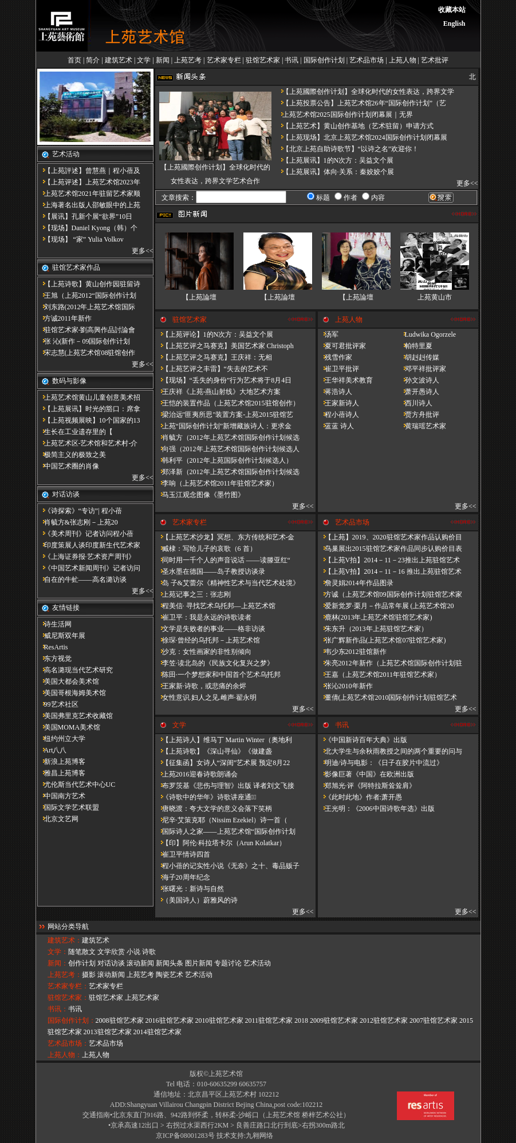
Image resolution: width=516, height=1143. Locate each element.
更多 (138, 251)
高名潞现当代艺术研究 (75, 670)
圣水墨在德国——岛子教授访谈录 (210, 571)
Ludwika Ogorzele (427, 334)
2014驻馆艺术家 (157, 1032)
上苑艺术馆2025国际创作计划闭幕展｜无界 (344, 115)
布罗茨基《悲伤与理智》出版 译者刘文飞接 (224, 786)
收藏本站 (452, 10)
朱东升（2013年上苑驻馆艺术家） (373, 629)
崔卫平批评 (338, 369)
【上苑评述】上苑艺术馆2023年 (88, 182)
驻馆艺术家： (68, 998)
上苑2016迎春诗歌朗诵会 (196, 774)
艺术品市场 (366, 60)
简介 (93, 60)
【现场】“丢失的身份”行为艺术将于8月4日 (223, 380)
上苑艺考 (188, 60)
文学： (58, 952)
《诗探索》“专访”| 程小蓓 (79, 511)
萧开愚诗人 (418, 392)
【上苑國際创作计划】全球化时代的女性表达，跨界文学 (364, 92)
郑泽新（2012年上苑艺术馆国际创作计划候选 (227, 472)
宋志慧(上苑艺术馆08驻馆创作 (86, 353)
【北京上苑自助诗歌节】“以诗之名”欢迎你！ (347, 149)
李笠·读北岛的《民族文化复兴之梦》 (214, 663)
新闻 (163, 60)
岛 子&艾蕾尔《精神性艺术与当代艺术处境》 (227, 583)
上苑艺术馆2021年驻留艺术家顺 (88, 194)
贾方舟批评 (418, 415)
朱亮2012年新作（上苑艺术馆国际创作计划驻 (390, 663)
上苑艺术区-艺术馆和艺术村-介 (87, 443)
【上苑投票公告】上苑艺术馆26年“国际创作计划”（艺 (361, 103)
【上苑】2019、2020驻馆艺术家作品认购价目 (390, 537)
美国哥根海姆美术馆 (71, 693)
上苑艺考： (65, 975)
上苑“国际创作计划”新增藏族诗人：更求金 (223, 426)
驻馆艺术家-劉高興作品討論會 (86, 330)
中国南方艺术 (61, 796)
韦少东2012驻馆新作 (352, 652)
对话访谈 (111, 963)
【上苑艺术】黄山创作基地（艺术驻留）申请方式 (354, 126)
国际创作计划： (72, 1020)
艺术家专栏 (224, 60)
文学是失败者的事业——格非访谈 (210, 629)
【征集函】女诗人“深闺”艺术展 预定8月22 (222, 763)
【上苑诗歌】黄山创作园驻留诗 (88, 284)
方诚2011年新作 (64, 318)
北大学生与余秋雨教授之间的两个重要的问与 (390, 751)
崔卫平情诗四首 (182, 854)
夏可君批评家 (342, 346)
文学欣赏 (111, 952)
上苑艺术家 (142, 998)
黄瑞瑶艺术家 (422, 426)
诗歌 (149, 952)
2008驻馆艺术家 (120, 1020)
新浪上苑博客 (61, 762)
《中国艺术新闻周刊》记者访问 (88, 568)
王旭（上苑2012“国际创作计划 (86, 295)
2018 (301, 1020)
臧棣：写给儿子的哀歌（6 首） (206, 549)
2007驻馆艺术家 (433, 1020)
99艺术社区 (57, 704)
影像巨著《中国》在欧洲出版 (366, 774)
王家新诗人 (338, 403)
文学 (144, 60)
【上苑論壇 (199, 297)
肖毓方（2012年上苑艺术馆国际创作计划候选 (227, 437)
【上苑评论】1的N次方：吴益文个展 (214, 334)
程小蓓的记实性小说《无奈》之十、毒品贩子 (227, 866)
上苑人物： (65, 1055)
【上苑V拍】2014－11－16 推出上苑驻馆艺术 (390, 571)
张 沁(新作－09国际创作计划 (84, 341)
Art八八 (52, 750)
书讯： (58, 1009)
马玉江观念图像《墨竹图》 (200, 495)
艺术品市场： (68, 1043)
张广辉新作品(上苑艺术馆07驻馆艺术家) (382, 640)
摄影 (89, 975)
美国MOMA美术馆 (69, 727)
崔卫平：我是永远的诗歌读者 (203, 617)
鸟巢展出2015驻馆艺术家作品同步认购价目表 (390, 549)
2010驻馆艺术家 (219, 1020)
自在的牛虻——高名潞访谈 (82, 580)
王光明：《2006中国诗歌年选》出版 (376, 809)
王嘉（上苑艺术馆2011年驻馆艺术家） (380, 675)
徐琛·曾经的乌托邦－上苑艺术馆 (207, 640)
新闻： (58, 963)
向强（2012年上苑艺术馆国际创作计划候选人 (227, 449)
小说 (133, 952)
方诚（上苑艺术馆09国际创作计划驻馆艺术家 (390, 594)
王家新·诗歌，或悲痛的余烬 (200, 686)
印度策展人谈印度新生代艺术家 (88, 545)
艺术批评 (434, 60)
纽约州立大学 (61, 739)
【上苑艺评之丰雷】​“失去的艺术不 (211, 369)
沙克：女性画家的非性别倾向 (203, 652)
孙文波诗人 (418, 380)
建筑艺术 (118, 60)
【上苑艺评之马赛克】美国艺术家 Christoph (224, 346)
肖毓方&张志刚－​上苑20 (77, 522)
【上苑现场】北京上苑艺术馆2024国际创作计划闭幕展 (361, 137)
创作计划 (82, 963)
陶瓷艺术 (169, 975)
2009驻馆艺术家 (334, 1020)
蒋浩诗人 (335, 392)
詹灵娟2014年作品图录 (355, 583)
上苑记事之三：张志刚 (193, 594)
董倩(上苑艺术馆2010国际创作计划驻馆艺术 (388, 697)
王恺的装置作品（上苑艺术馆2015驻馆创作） (227, 403)
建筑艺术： (65, 940)
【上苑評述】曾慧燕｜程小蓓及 (88, 171)
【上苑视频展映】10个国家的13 (88, 420)
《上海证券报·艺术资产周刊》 (86, 557)
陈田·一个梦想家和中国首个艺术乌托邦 (218, 675)
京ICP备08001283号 (185, 1136)
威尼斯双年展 (61, 636)
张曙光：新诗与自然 (189, 889)
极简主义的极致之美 (71, 455)
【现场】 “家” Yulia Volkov (80, 239)
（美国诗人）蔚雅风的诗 (196, 900)
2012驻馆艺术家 (384, 1020)
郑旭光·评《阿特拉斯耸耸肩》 (367, 786)
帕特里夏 (415, 346)
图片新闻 (198, 963)
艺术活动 (257, 963)
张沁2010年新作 (345, 686)
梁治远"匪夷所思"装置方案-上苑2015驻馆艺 (224, 415)
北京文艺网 (57, 819)
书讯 (291, 60)
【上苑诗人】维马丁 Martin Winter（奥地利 (223, 740)
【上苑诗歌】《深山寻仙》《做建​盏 (213, 751)
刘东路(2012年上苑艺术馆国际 (86, 307)
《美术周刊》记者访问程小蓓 (85, 534)
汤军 (328, 334)
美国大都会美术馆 (68, 681)
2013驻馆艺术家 (108, 1032)
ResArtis (52, 647)
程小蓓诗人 (338, 415)
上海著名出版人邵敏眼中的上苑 (88, 205)
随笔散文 (82, 952)
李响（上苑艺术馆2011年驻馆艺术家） (217, 483)
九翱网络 (259, 1136)
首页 (74, 60)
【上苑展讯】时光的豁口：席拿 (88, 409)
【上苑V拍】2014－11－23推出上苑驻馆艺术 (389, 560)
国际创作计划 (324, 60)
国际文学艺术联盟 (68, 807)
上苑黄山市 (434, 297)
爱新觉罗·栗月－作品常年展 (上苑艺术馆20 (386, 606)
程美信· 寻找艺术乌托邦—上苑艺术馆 (215, 606)
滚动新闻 (140, 963)
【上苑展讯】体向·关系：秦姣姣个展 (334, 172)
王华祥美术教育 (345, 380)
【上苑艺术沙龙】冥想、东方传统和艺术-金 (225, 537)
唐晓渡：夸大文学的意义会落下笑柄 (213, 809)
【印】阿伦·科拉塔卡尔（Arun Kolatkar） (220, 843)
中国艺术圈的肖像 (68, 466)
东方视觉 (54, 659)
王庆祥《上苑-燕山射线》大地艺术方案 (218, 392)
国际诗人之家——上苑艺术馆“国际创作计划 (225, 831)
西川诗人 (415, 403)
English (454, 23)
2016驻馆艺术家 (169, 1020)
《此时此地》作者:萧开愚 (360, 797)
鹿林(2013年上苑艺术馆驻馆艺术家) (375, 617)
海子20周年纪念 (182, 877)
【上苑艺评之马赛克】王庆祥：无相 (213, 357)
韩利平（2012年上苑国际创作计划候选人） (224, 460)
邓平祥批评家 (422, 369)
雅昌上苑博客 (61, 773)
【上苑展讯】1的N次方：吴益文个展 (334, 160)
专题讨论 (228, 963)
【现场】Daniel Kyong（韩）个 (87, 228)
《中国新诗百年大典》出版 (362, 740)
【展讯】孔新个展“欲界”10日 (85, 216)
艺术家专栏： (68, 986)
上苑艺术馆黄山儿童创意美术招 (88, 397)
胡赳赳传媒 (418, 357)
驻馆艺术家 (263, 60)
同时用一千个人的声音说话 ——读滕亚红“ (222, 560)
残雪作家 (335, 357)
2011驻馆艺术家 (269, 1020)
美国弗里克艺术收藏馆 (75, 716)
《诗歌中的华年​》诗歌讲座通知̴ (206, 797)
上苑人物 (402, 60)
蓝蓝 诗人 (336, 426)
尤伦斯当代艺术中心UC (76, 785)
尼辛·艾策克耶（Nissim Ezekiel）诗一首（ (221, 820)
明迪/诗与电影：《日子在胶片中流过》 (380, 763)
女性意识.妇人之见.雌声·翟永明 (206, 697)
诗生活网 (54, 624)
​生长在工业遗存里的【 (75, 432)
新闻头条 (169, 963)
